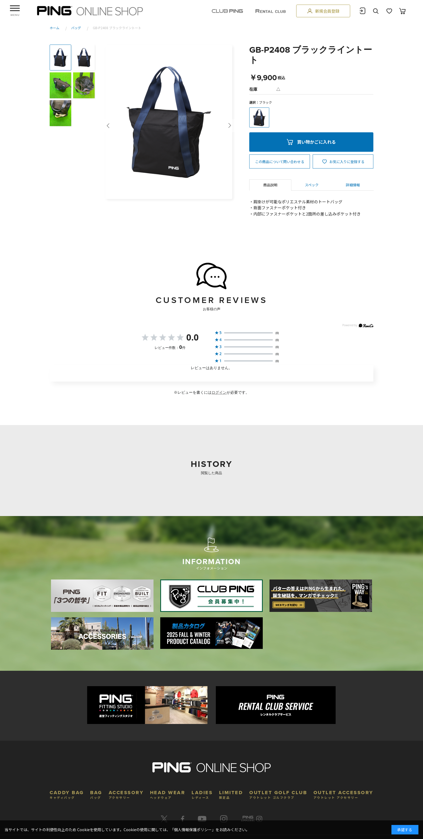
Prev (107, 125)
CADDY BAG (67, 794)
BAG (96, 794)
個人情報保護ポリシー (193, 829)
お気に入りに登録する (346, 161)
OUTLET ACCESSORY (343, 794)
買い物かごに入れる (316, 142)
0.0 (192, 337)
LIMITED (231, 794)
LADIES (202, 794)
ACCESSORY (126, 794)
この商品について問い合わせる (279, 161)
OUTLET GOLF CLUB (278, 794)
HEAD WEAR (167, 794)
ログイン (219, 392)
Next (229, 125)
